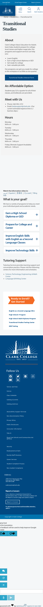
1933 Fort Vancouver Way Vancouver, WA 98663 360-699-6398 (14, 480)
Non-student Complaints (15, 468)
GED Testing (13, 326)
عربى (5, 193)
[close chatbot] (3, 585)
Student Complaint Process (16, 464)
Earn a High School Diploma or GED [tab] (21, 214)
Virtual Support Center (21, 3)
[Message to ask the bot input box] (21, 591)
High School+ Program (17, 315)
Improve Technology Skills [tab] (21, 250)
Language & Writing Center (16, 278)
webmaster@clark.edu (13, 485)
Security (9, 446)
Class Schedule (12, 395)
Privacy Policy (11, 420)
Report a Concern (36, 3)
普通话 (19, 193)
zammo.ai (28, 606)
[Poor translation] (12, 533)
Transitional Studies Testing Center (22, 322)
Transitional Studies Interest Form (21, 77)
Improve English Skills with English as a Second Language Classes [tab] (21, 239)
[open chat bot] (3, 571)
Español (12, 193)
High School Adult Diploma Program (22, 319)
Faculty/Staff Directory (14, 455)
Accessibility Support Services (16, 411)
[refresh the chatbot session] (3, 578)
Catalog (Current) (12, 399)
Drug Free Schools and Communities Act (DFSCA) (20, 438)
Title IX (9, 433)
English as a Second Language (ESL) (22, 311)
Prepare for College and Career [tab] (21, 226)
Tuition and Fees (12, 387)
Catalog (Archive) (12, 404)
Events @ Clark (6, 3)
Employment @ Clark (13, 451)
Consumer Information (14, 429)
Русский (27, 193)
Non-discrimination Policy (15, 416)
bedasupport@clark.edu (21, 106)
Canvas (9, 391)
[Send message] (11, 597)
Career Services (12, 459)
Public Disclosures (13, 424)
